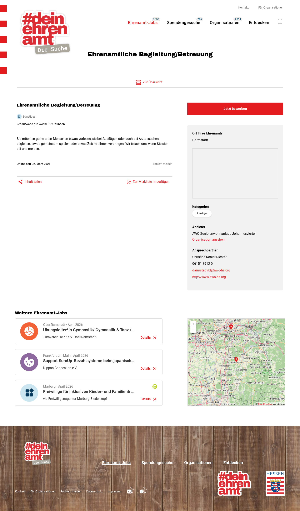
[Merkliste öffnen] (280, 21)
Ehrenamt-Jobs (143, 22)
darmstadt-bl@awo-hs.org (211, 270)
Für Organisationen (270, 7)
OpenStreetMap (265, 404)
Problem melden (161, 164)
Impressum (115, 491)
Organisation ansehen (208, 239)
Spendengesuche (183, 22)
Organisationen (225, 22)
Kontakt (243, 7)
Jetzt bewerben (235, 109)
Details (88, 331)
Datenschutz (94, 491)
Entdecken (259, 22)
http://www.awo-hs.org (209, 277)
